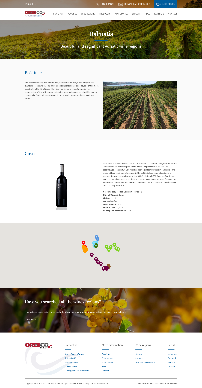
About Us (72, 13)
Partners (159, 13)
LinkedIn (171, 366)
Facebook (172, 358)
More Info (31, 319)
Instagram (172, 354)
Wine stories (121, 13)
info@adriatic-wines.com (78, 370)
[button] (111, 247)
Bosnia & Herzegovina (145, 362)
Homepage (58, 13)
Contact (172, 13)
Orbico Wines (35, 13)
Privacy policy (83, 383)
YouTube (171, 362)
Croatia (138, 354)
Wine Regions (88, 13)
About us (106, 354)
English (30, 4)
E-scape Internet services (166, 383)
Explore (136, 13)
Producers (104, 13)
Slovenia (139, 358)
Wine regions (107, 358)
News (147, 13)
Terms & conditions (99, 383)
